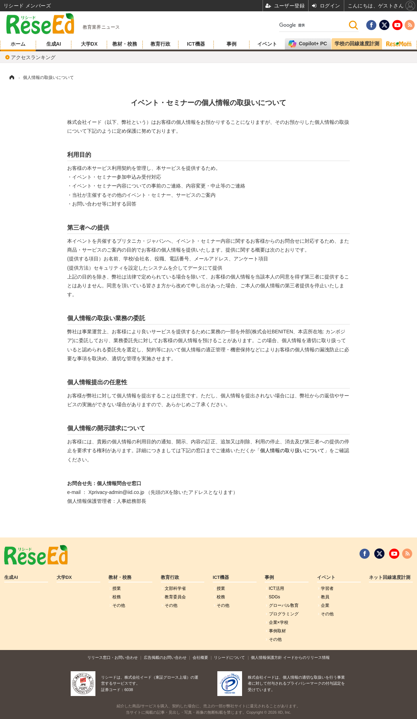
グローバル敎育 (284, 605)
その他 (118, 605)
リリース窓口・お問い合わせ (112, 657)
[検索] (313, 25)
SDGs (274, 596)
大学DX (89, 44)
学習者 (327, 588)
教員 (325, 596)
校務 (116, 596)
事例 (231, 44)
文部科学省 (175, 588)
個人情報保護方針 (266, 657)
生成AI (53, 44)
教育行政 (160, 44)
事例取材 (277, 630)
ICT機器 (196, 44)
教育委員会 (175, 596)
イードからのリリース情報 (306, 657)
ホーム (18, 44)
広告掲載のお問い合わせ (165, 657)
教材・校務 (124, 44)
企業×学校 (278, 622)
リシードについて (229, 657)
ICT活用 (276, 588)
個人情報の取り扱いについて (292, 450)
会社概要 (200, 657)
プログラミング (284, 613)
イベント (267, 44)
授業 (116, 588)
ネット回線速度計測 (389, 577)
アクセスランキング (33, 57)
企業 (325, 605)
